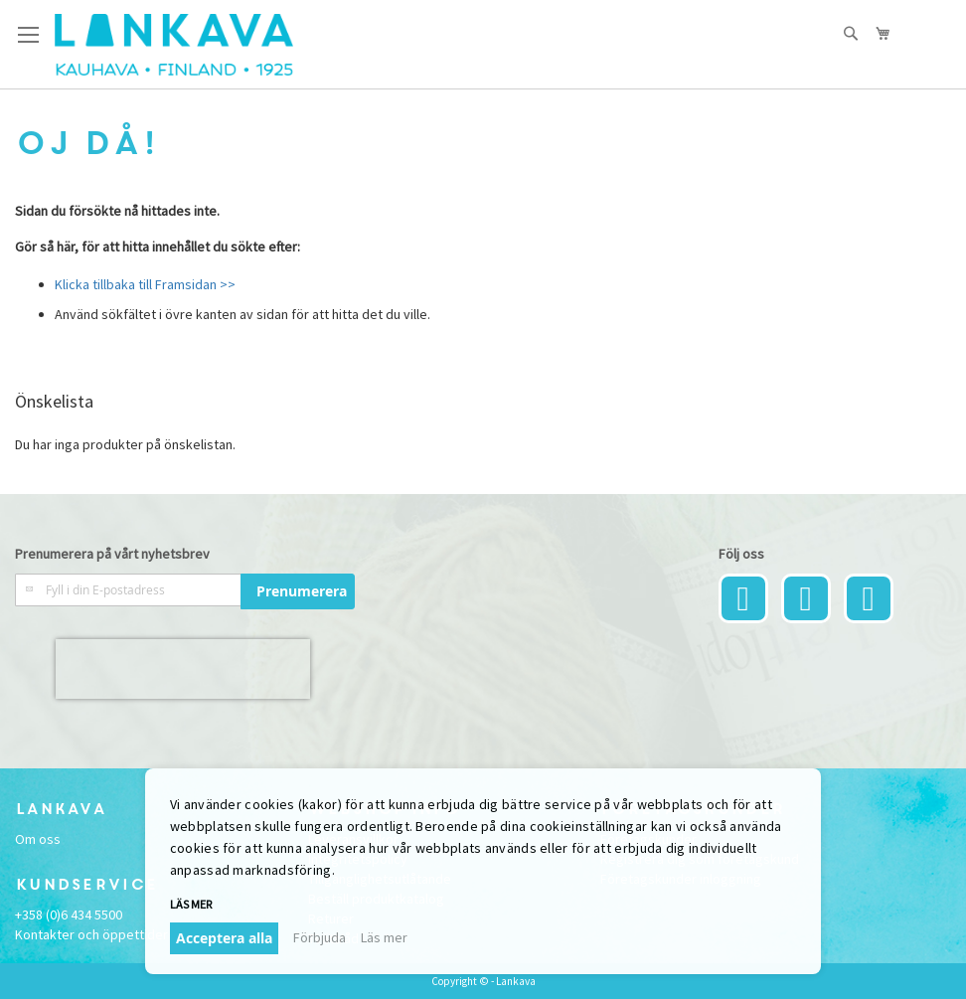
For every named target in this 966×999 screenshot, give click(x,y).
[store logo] (174, 45)
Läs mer (191, 904)
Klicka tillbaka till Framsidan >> (145, 284)
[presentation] (183, 669)
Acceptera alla (224, 937)
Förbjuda (319, 937)
